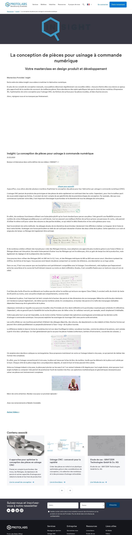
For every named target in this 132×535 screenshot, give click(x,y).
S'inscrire (112, 505)
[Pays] (92, 505)
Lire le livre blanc (56, 482)
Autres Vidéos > (13, 412)
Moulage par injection (54, 530)
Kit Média (109, 530)
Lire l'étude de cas (97, 482)
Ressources (10, 11)
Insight (17, 11)
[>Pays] (90, 4)
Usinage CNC (51, 533)
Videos (108, 533)
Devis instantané (118, 4)
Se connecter (103, 4)
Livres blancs (90, 530)
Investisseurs (71, 533)
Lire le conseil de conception (20, 482)
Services (51, 526)
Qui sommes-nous (72, 530)
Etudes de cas (90, 533)
